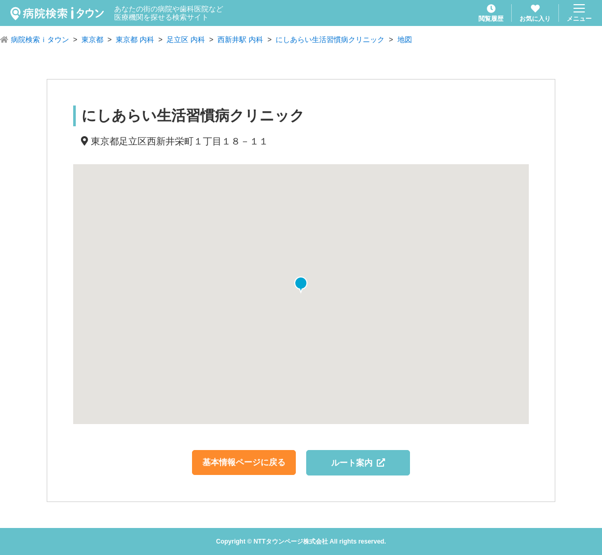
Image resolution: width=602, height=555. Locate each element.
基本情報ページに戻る (243, 462)
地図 (405, 39)
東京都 (92, 39)
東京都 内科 (135, 39)
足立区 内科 (186, 39)
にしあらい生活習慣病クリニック (330, 39)
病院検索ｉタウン (40, 39)
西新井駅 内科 (240, 39)
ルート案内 (358, 462)
